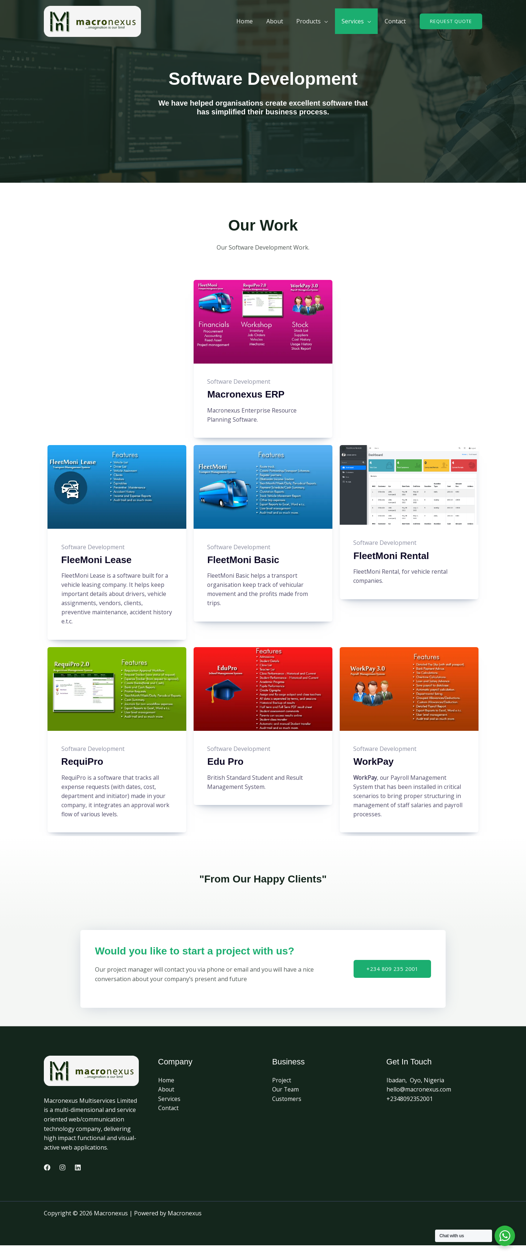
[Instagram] (62, 1179)
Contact (168, 1120)
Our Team (286, 1101)
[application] (328, 21)
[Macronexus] (92, 21)
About (166, 1101)
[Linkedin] (78, 1179)
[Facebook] (47, 1179)
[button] (451, 21)
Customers (287, 1110)
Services (169, 1110)
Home (166, 1091)
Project (281, 1091)
